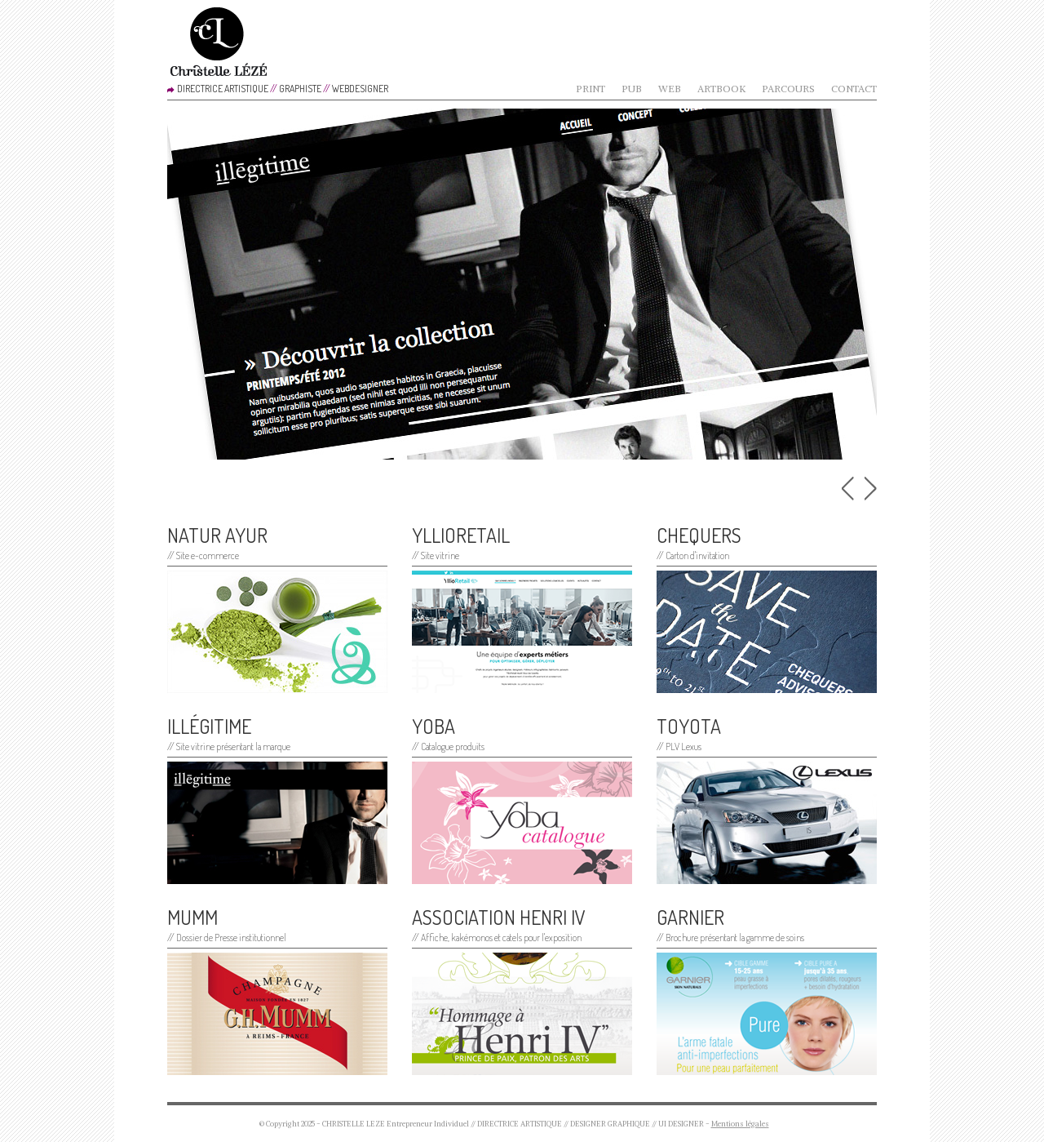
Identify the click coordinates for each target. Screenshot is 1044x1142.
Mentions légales (740, 1123)
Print (590, 88)
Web (669, 88)
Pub (632, 88)
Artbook (721, 88)
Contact (854, 88)
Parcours (788, 88)
